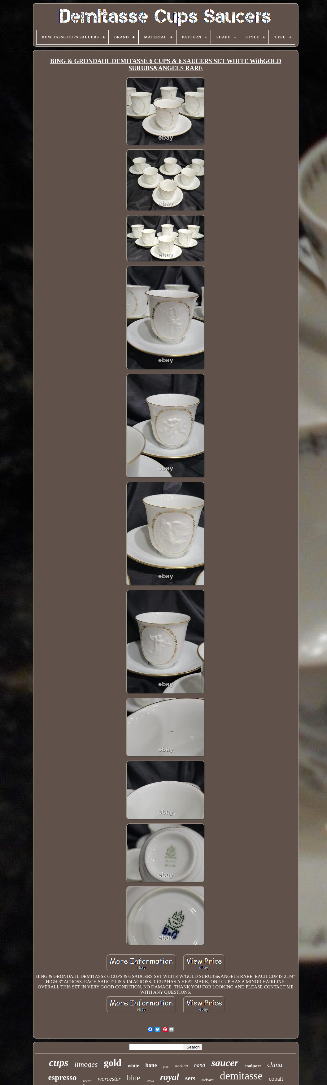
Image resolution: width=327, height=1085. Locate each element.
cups (58, 1062)
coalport (253, 1065)
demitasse (241, 1076)
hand (199, 1065)
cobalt (276, 1078)
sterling (181, 1066)
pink (165, 1067)
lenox (150, 1080)
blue (133, 1078)
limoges (86, 1064)
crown (87, 1080)
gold (112, 1062)
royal (169, 1077)
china (274, 1064)
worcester (109, 1078)
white (133, 1065)
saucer (224, 1062)
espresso (62, 1077)
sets (190, 1078)
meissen (208, 1080)
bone (151, 1065)
